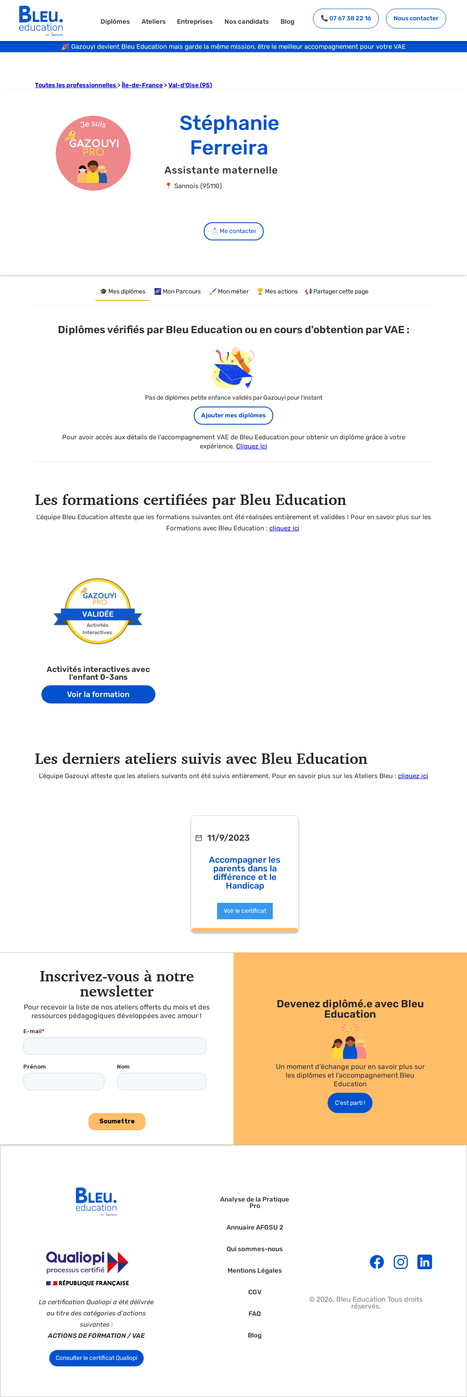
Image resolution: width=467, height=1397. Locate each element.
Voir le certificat (245, 911)
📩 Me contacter (233, 231)
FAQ (255, 1314)
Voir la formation (98, 694)
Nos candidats (246, 21)
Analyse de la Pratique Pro (254, 1202)
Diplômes (115, 21)
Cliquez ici (251, 446)
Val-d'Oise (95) (190, 85)
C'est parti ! (350, 1103)
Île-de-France (142, 85)
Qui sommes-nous (255, 1249)
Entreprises (195, 21)
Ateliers (154, 21)
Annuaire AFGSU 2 (255, 1227)
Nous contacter (416, 18)
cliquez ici (284, 528)
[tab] (122, 292)
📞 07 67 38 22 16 (346, 18)
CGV (255, 1292)
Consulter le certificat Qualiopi (96, 1358)
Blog (287, 21)
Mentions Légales (254, 1271)
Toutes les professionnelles (76, 85)
